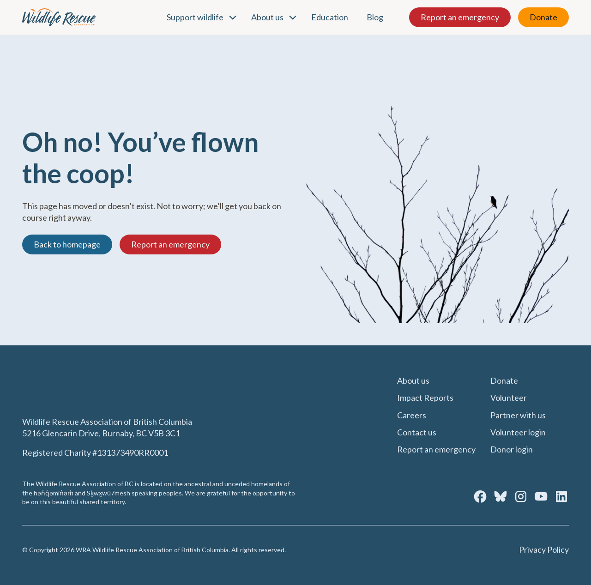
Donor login (511, 449)
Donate (543, 17)
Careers (411, 415)
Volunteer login (518, 432)
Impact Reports (425, 397)
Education (329, 17)
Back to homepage (67, 244)
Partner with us (518, 415)
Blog (375, 17)
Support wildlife (195, 17)
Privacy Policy (544, 549)
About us (267, 17)
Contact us (416, 432)
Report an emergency (460, 17)
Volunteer (508, 397)
